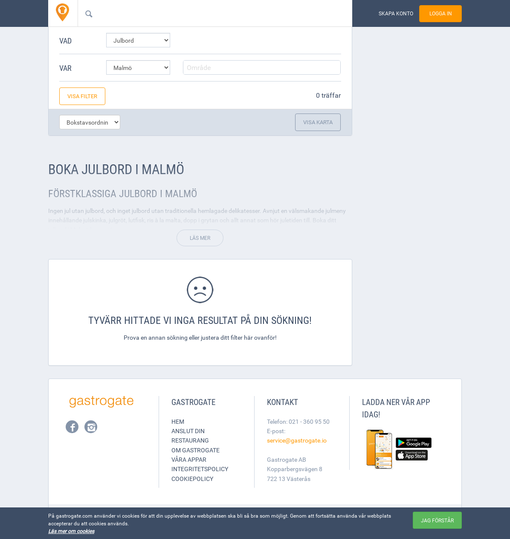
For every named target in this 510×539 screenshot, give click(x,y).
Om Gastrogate (195, 450)
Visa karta (318, 122)
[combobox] (201, 13)
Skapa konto (396, 13)
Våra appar (188, 459)
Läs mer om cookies (71, 530)
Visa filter (82, 96)
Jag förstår (437, 520)
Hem (177, 421)
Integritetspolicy (199, 469)
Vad (65, 40)
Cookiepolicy (192, 479)
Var (65, 68)
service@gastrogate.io (297, 440)
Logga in (440, 13)
